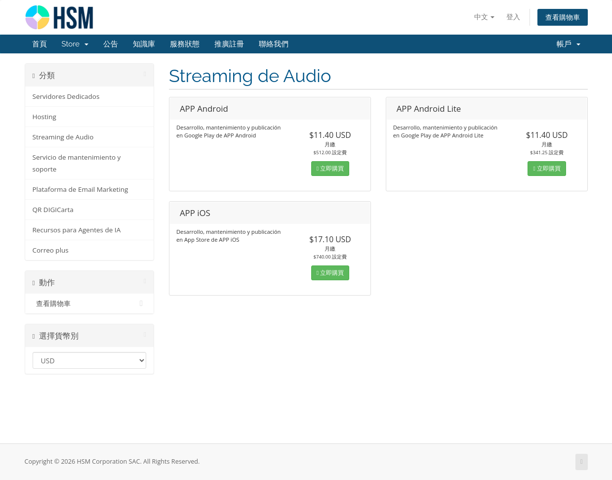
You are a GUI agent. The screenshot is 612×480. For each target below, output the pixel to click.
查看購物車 (562, 17)
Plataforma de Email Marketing (80, 189)
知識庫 (144, 44)
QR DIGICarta (53, 209)
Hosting (44, 116)
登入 (513, 16)
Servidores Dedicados (66, 96)
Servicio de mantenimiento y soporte (77, 163)
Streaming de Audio (63, 136)
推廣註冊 (229, 44)
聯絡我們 (273, 44)
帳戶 (568, 44)
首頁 (39, 44)
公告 (110, 44)
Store (75, 44)
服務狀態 (185, 44)
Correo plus (51, 250)
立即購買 (330, 168)
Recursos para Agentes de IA (77, 229)
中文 (484, 16)
